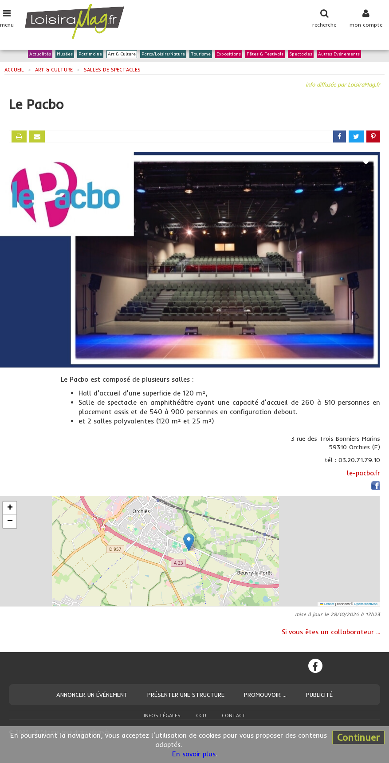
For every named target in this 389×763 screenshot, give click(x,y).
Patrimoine (90, 54)
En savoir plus (194, 754)
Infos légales (162, 715)
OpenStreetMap (365, 604)
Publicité (319, 694)
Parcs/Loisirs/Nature (163, 54)
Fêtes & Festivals (265, 54)
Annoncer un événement (92, 694)
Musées (65, 54)
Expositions (228, 54)
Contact (234, 715)
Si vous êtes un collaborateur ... (331, 632)
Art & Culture (122, 54)
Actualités (40, 54)
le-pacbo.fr (363, 473)
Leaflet (327, 604)
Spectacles (300, 54)
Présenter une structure (185, 694)
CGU (201, 715)
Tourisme (201, 54)
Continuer (358, 737)
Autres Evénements (339, 54)
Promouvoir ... (265, 694)
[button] (188, 542)
